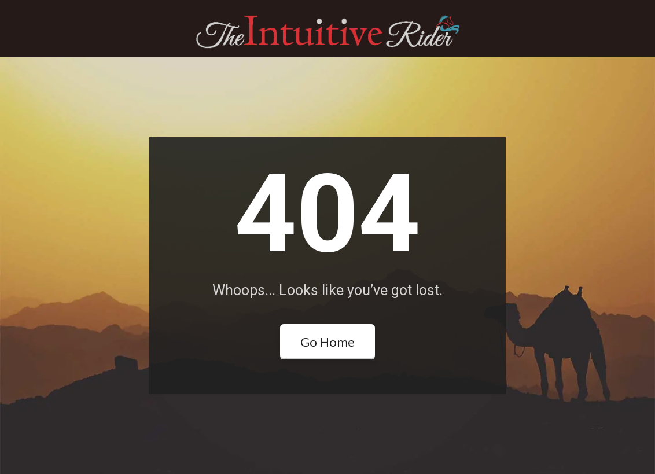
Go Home (327, 342)
